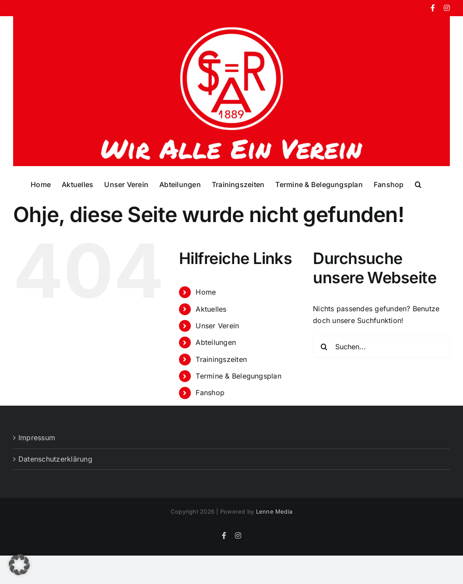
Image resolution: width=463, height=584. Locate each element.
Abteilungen (216, 342)
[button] (418, 184)
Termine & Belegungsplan (238, 376)
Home (206, 292)
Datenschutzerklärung (55, 459)
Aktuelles (211, 309)
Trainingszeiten (221, 359)
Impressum (36, 437)
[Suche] (324, 347)
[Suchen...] (381, 347)
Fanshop (210, 392)
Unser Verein (217, 325)
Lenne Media (274, 511)
